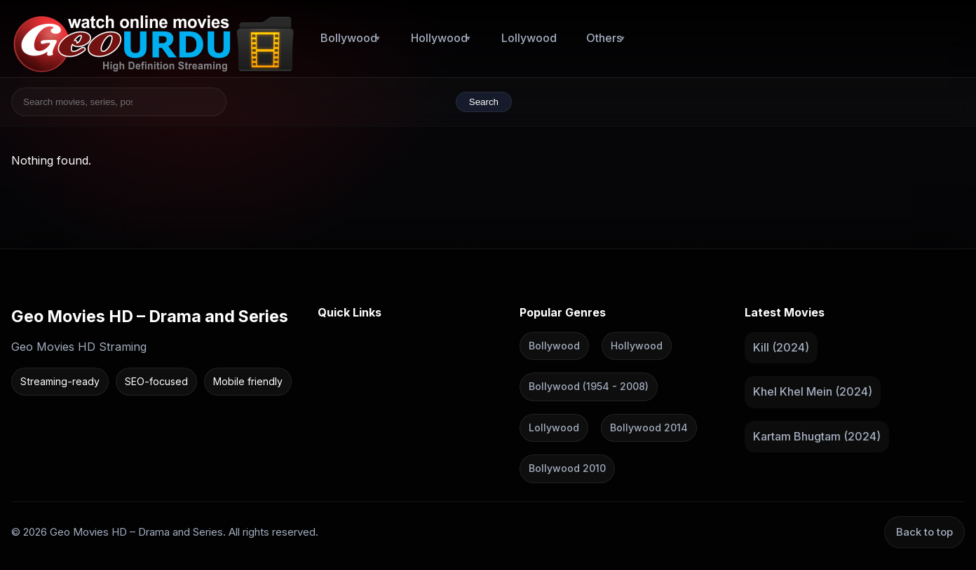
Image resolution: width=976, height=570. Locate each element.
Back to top (924, 531)
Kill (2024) (781, 347)
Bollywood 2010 (567, 468)
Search (484, 102)
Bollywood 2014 (649, 427)
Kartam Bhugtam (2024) (817, 436)
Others (604, 38)
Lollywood (529, 38)
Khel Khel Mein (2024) (812, 391)
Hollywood (439, 38)
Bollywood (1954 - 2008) (589, 386)
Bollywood (348, 38)
